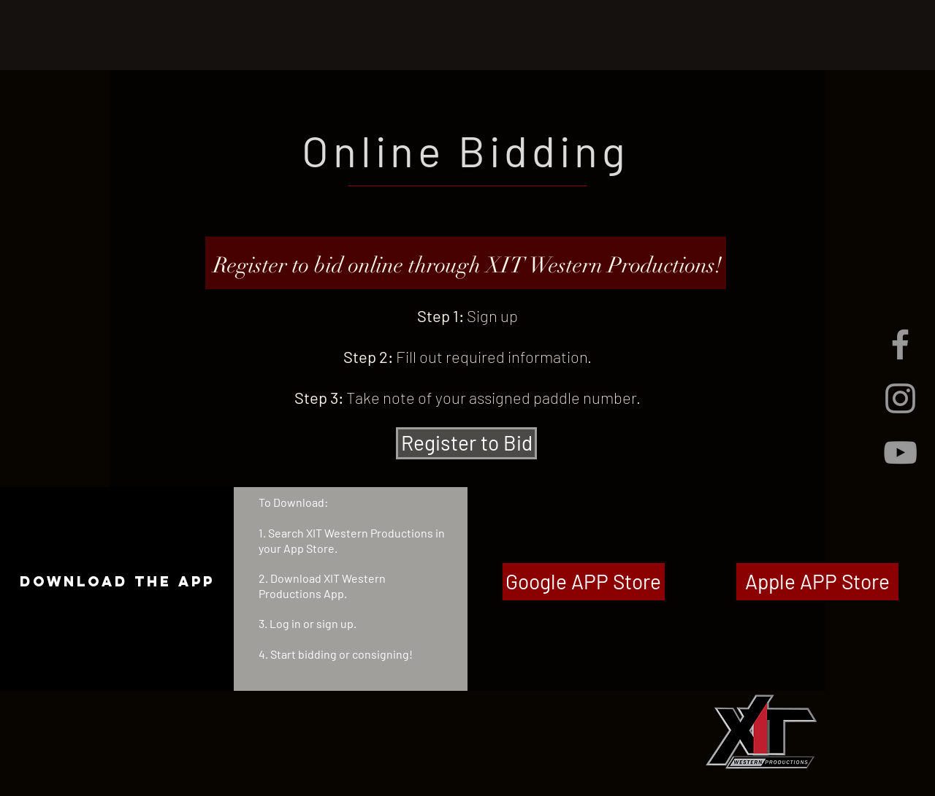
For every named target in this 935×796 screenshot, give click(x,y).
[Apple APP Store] (817, 581)
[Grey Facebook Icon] (900, 344)
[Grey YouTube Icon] (900, 452)
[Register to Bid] (466, 443)
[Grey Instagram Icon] (900, 398)
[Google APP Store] (583, 581)
